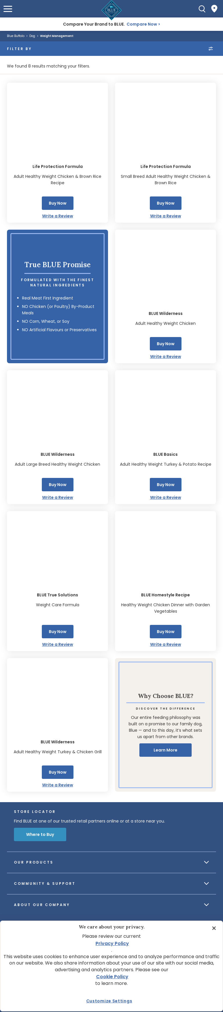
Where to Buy (40, 834)
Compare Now (142, 24)
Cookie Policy (112, 976)
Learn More (165, 750)
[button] (7, 9)
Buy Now (57, 203)
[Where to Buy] (214, 8)
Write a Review (57, 216)
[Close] (214, 928)
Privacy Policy (112, 943)
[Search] (202, 8)
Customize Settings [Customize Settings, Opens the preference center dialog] (109, 1001)
